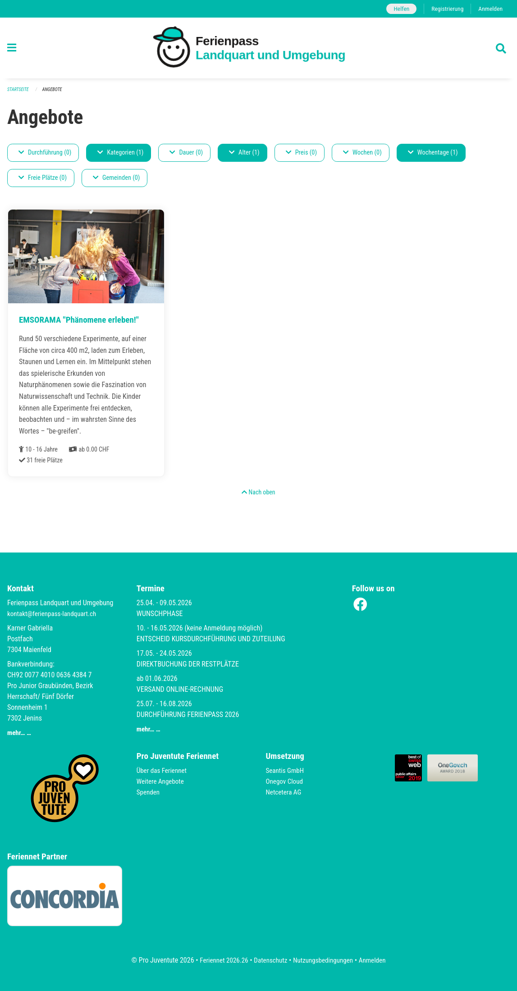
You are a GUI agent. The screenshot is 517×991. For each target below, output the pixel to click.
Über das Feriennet (163, 770)
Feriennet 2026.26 (220, 960)
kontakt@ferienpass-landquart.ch (54, 613)
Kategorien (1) (120, 153)
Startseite (19, 90)
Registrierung (445, 9)
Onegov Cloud (286, 781)
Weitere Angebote (162, 781)
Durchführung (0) (44, 153)
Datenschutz (269, 960)
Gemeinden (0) (116, 178)
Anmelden (490, 9)
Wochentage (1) (433, 153)
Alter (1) (244, 153)
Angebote (54, 90)
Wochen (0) (362, 153)
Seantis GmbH (286, 770)
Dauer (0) (186, 153)
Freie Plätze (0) (42, 178)
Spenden (149, 792)
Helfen (397, 9)
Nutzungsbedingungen (325, 960)
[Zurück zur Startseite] (258, 48)
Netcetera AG (285, 792)
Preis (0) (301, 153)
